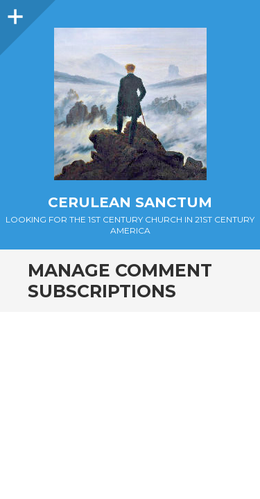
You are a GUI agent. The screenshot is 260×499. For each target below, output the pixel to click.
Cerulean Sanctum (130, 202)
